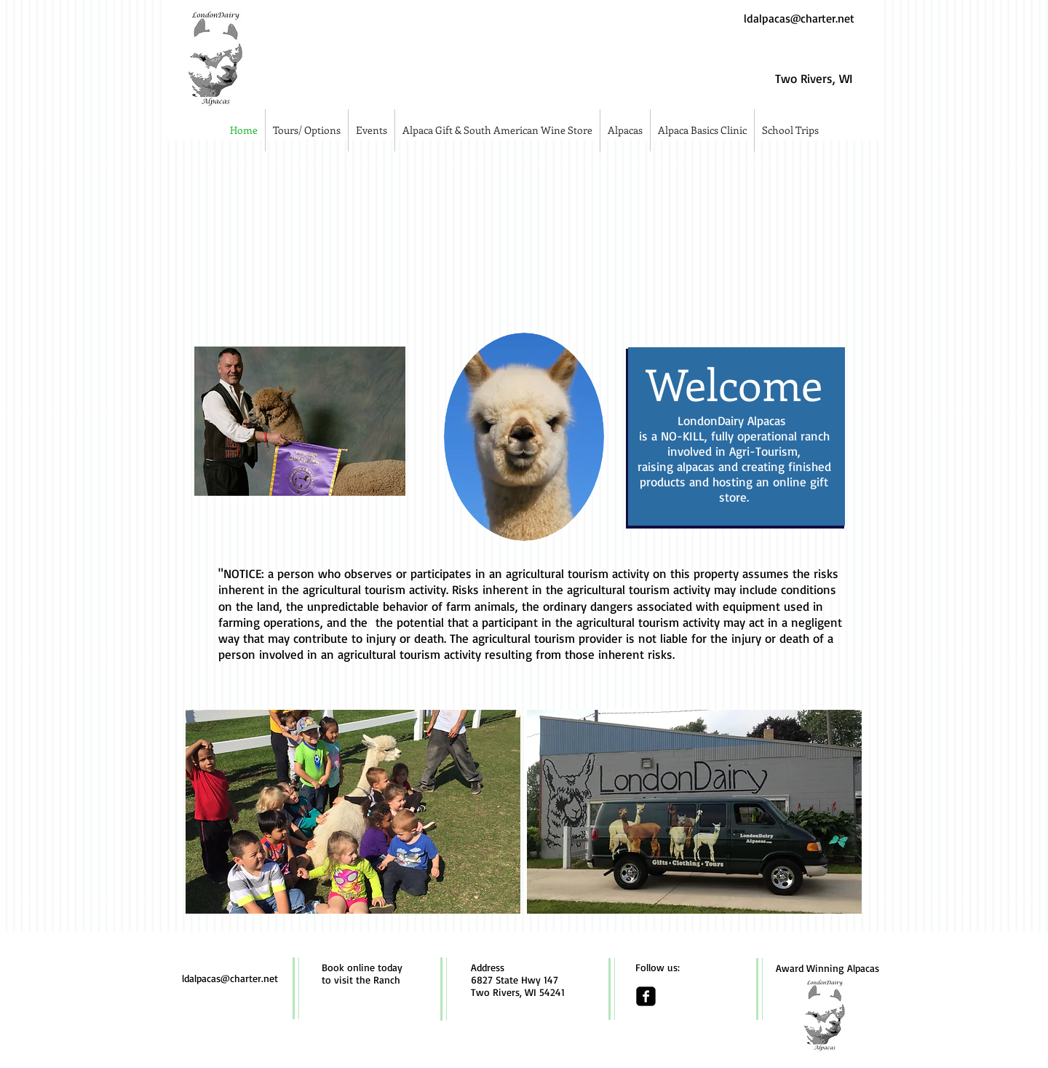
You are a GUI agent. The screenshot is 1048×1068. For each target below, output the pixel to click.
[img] (296, 236)
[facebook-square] (646, 996)
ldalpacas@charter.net (799, 18)
